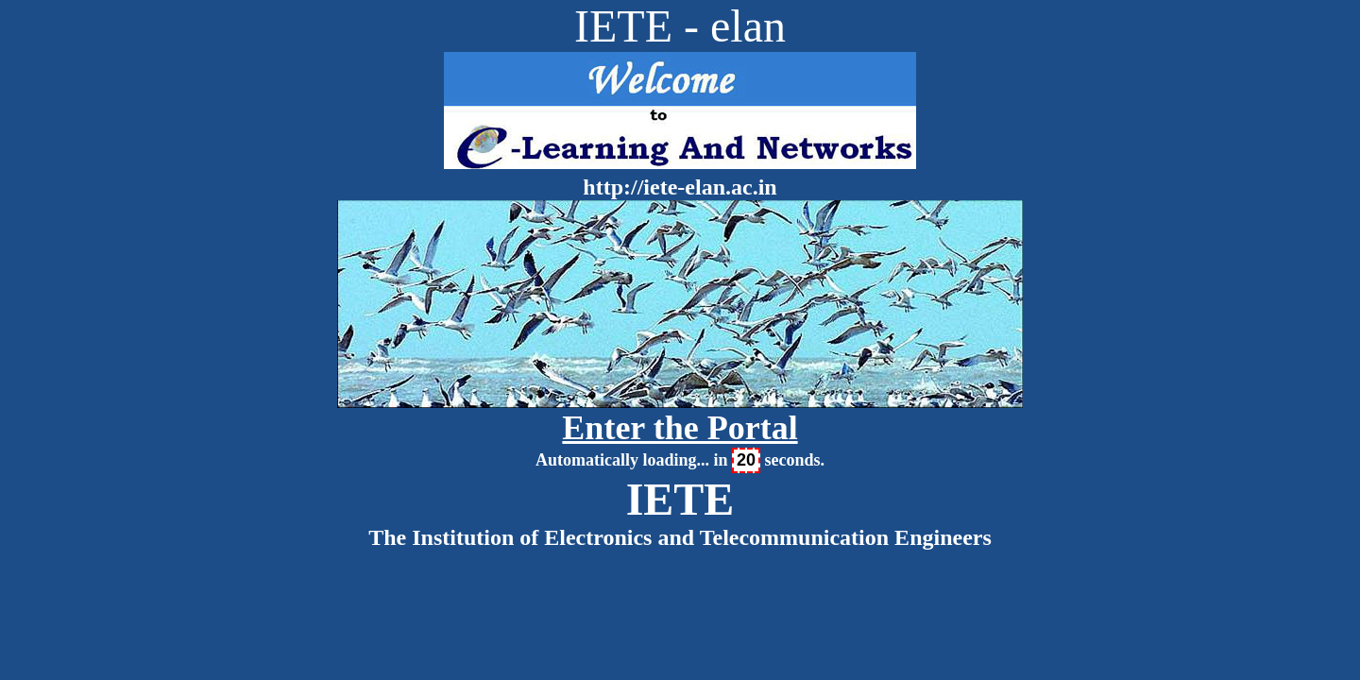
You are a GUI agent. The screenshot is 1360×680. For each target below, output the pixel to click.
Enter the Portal (679, 428)
